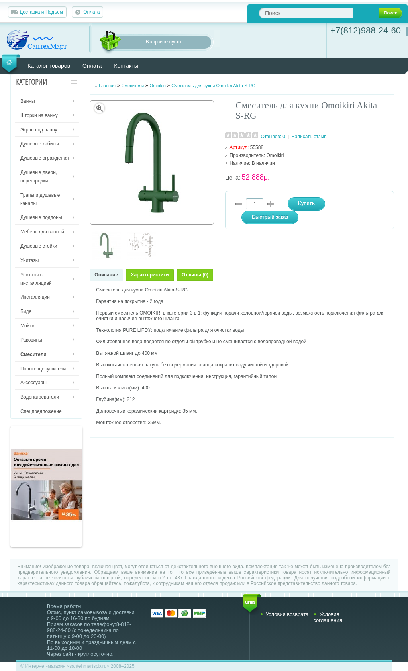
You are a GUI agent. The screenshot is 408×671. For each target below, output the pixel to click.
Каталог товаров (48, 66)
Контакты (126, 66)
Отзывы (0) (195, 275)
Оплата (91, 12)
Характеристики (150, 275)
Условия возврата (287, 614)
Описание (106, 275)
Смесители (133, 85)
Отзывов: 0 (273, 136)
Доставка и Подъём (41, 12)
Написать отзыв (308, 136)
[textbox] (306, 13)
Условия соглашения (327, 617)
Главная (107, 85)
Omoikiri (158, 85)
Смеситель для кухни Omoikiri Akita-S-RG (213, 85)
